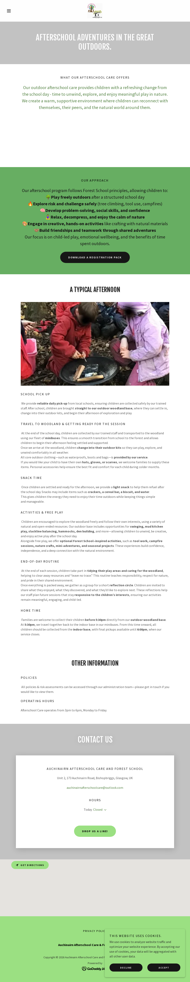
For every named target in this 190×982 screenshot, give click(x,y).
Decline (126, 967)
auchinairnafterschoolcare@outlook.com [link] (95, 788)
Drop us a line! (95, 831)
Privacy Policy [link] (95, 931)
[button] (18, 11)
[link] (95, 10)
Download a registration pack (95, 257)
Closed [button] (97, 809)
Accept (164, 967)
